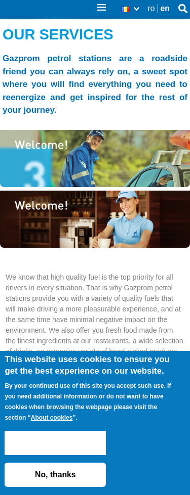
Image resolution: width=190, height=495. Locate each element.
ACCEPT (55, 442)
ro (151, 8)
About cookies (52, 417)
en (165, 8)
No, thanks (55, 474)
